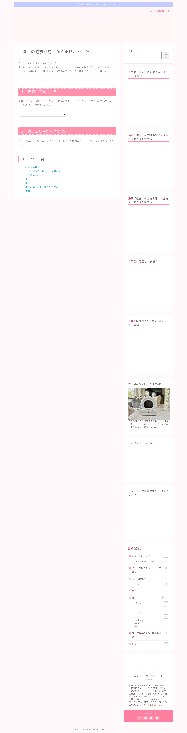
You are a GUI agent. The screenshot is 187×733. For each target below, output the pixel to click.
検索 (130, 50)
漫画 (27, 179)
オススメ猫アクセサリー (151, 561)
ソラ (151, 606)
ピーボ (151, 613)
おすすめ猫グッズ (34, 167)
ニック (151, 609)
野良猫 (151, 626)
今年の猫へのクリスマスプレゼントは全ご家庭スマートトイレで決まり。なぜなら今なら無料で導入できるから (148, 424)
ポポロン (151, 616)
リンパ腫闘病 (32, 175)
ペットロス (151, 584)
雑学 (27, 191)
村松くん (151, 623)
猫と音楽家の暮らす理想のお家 (41, 187)
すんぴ (151, 602)
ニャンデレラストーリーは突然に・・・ (46, 171)
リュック (151, 619)
